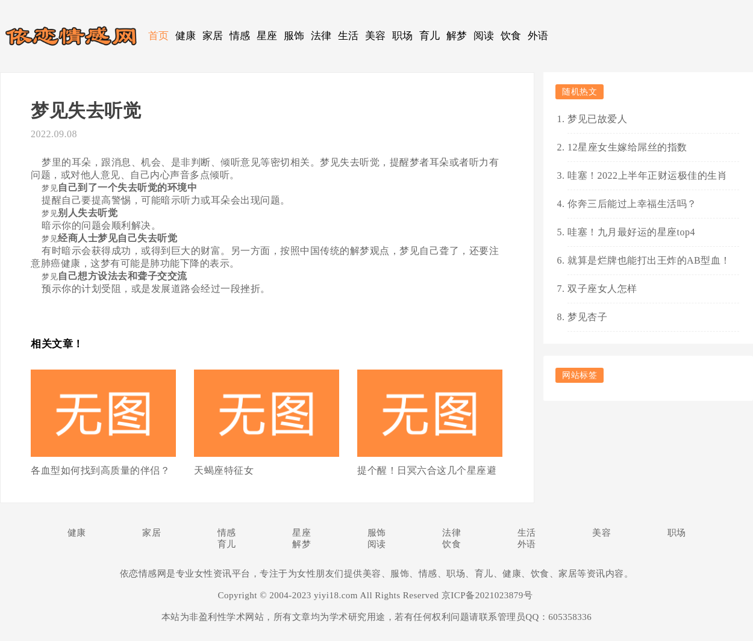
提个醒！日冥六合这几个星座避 (426, 470)
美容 (375, 36)
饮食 (511, 36)
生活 (348, 36)
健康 (185, 36)
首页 (158, 36)
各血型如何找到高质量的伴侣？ (100, 470)
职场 (402, 36)
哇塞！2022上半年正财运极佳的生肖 (647, 175)
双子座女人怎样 (602, 288)
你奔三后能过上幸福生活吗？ (632, 204)
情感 (240, 36)
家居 (212, 36)
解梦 (456, 36)
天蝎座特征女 (224, 470)
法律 (321, 36)
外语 (538, 36)
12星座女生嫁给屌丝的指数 (627, 147)
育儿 (429, 36)
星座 (267, 36)
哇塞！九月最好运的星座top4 (631, 232)
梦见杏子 (587, 317)
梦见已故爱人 (597, 119)
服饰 (294, 36)
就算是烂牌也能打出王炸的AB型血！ (649, 260)
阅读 (484, 36)
